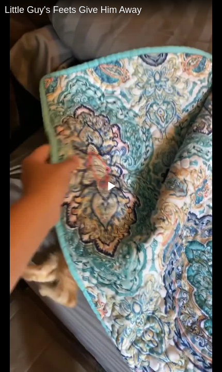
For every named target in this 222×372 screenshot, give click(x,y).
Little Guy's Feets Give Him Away (73, 10)
